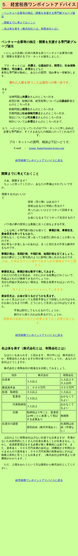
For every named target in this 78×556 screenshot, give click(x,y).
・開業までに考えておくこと (18, 22)
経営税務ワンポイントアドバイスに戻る (39, 160)
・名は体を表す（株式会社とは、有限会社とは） (30, 28)
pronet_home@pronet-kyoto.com (46, 148)
